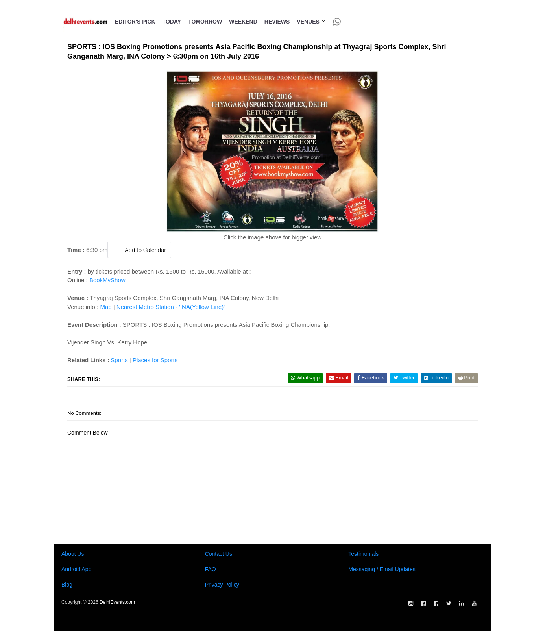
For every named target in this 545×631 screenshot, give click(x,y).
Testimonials (363, 554)
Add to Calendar (139, 250)
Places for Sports (155, 360)
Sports (119, 360)
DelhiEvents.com (117, 602)
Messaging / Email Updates (381, 569)
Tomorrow (205, 22)
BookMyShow (107, 280)
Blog (66, 584)
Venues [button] (311, 22)
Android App (76, 569)
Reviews (277, 22)
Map (105, 306)
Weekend (243, 22)
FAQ (210, 569)
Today (172, 22)
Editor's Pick (135, 22)
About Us (72, 554)
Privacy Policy (222, 584)
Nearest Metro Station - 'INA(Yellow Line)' (170, 306)
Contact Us (218, 554)
